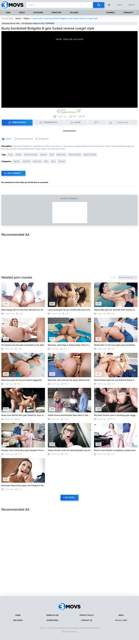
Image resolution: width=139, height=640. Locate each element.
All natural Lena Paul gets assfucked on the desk (22, 345)
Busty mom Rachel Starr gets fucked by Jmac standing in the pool (23, 415)
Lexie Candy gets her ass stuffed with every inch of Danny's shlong (69, 310)
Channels (110, 13)
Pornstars (56, 13)
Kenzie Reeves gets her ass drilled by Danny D (114, 380)
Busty (10, 155)
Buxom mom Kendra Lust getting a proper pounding (116, 450)
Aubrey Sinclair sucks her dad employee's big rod (69, 450)
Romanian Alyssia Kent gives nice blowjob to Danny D (23, 485)
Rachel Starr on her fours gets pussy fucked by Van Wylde (116, 345)
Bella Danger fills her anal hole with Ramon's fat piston (23, 310)
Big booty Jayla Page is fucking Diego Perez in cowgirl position (69, 345)
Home (8, 13)
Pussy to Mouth (90, 155)
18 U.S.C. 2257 (121, 620)
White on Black (75, 155)
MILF (46, 161)
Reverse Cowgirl (30, 155)
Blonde (18, 155)
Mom (52, 155)
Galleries (74, 13)
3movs (74, 632)
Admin (8, 139)
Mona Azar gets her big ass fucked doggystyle (21, 380)
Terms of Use (52, 615)
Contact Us (86, 620)
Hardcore (26, 161)
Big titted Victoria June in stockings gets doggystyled (116, 415)
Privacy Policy (87, 615)
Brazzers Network (25, 139)
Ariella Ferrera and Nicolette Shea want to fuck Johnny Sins (69, 415)
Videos (22, 13)
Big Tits (17, 161)
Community (128, 13)
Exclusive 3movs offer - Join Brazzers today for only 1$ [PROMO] (28, 23)
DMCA (121, 615)
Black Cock (61, 155)
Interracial (37, 161)
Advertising (52, 620)
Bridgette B (44, 139)
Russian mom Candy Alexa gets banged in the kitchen (23, 450)
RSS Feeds (17, 620)
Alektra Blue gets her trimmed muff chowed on (114, 310)
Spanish (43, 155)
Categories (38, 13)
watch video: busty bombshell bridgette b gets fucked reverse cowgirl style (65, 18)
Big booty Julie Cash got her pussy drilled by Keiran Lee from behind (69, 380)
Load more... (69, 497)
